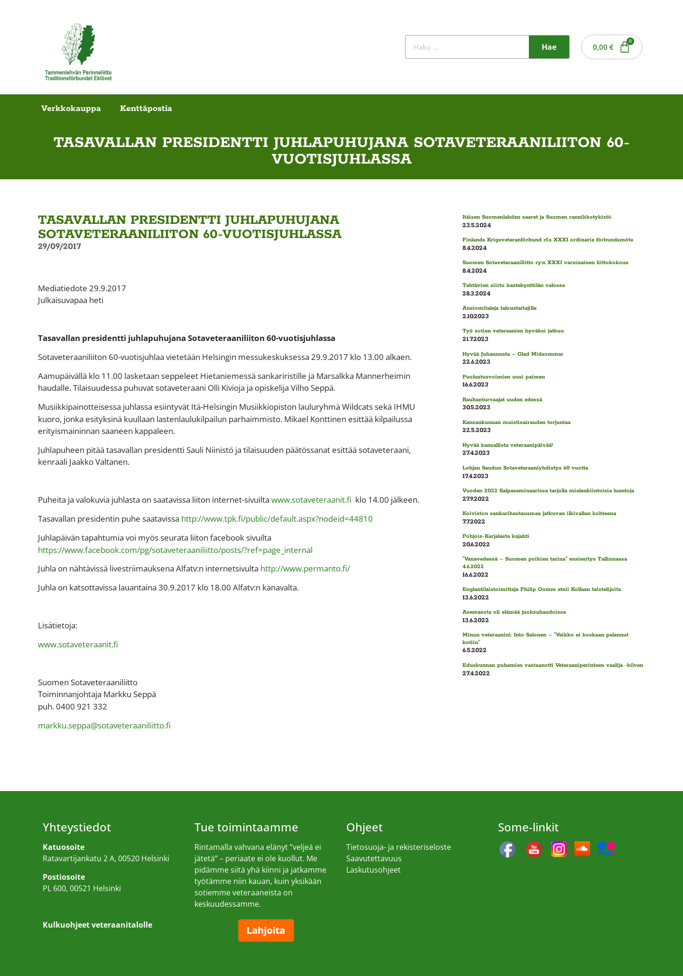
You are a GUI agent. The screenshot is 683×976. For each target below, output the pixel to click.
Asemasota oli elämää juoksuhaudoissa (514, 612)
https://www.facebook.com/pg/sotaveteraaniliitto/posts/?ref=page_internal (175, 549)
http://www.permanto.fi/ (305, 568)
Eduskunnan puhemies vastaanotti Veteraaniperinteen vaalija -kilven (552, 665)
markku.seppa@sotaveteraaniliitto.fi (104, 725)
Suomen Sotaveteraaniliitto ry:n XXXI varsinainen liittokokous (545, 262)
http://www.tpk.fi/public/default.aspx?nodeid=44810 (277, 518)
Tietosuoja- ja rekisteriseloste (398, 847)
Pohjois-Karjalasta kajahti (495, 536)
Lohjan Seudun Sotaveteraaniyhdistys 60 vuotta (525, 467)
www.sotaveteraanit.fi (311, 499)
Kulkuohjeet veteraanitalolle (93, 906)
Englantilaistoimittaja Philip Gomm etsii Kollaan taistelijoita (541, 589)
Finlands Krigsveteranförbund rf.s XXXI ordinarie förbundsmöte (547, 239)
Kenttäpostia (146, 108)
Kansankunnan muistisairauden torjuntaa (516, 422)
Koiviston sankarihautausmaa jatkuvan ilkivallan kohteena (539, 513)
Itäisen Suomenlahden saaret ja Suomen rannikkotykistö (536, 217)
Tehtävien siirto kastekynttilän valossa (513, 285)
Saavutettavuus (374, 858)
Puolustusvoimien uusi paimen (503, 376)
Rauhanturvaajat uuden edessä (502, 399)
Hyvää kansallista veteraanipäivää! (507, 445)
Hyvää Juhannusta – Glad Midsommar (512, 354)
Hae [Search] (549, 47)
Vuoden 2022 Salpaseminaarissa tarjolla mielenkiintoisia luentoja (548, 490)
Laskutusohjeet (373, 870)
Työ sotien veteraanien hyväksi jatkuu (513, 330)
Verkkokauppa (71, 108)
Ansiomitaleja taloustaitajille (499, 308)
